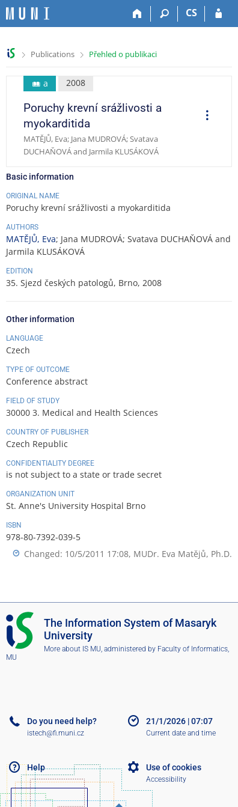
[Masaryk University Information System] (27, 13)
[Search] (164, 14)
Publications (53, 54)
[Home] (137, 14)
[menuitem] (203, 116)
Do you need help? (62, 721)
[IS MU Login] (218, 14)
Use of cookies (173, 767)
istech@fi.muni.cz (55, 733)
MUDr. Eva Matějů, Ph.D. (182, 553)
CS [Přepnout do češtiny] (191, 12)
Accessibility (166, 779)
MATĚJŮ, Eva (31, 239)
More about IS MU (72, 649)
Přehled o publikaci (123, 54)
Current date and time (181, 733)
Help (36, 767)
